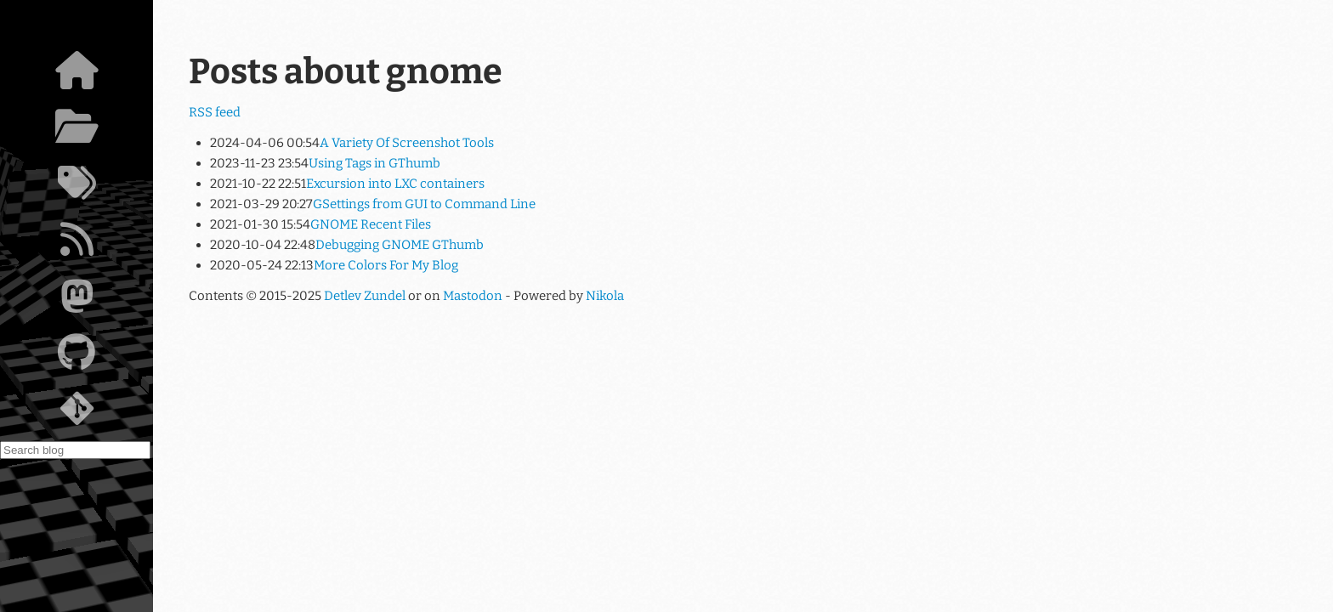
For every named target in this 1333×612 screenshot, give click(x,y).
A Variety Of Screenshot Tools (407, 142)
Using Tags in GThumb (374, 163)
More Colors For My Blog (386, 265)
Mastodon (472, 295)
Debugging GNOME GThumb (399, 244)
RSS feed (215, 112)
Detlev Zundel (365, 295)
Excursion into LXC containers (395, 183)
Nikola (605, 295)
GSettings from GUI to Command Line (424, 204)
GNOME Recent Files (370, 224)
